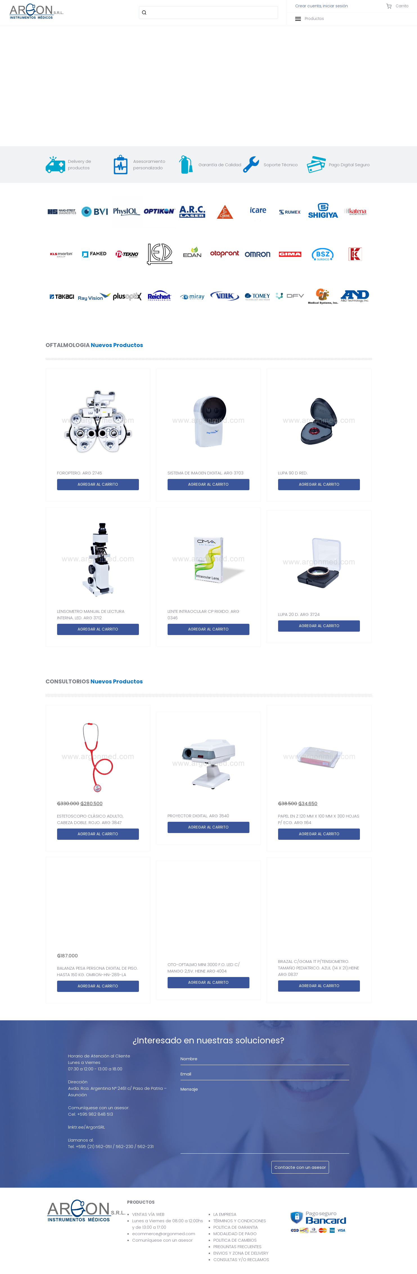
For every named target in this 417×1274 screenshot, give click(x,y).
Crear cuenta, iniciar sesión (321, 6)
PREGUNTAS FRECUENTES (237, 1247)
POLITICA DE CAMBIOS (235, 1240)
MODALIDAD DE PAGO (235, 1234)
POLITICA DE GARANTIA (235, 1227)
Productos (309, 18)
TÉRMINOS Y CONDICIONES (239, 1221)
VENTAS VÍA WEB (148, 1214)
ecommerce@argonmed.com (163, 1234)
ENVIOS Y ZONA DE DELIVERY (241, 1253)
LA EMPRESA (224, 1214)
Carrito (397, 6)
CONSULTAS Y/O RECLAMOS (241, 1259)
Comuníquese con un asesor (162, 1240)
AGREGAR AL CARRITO (98, 484)
